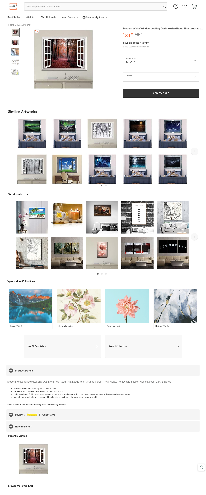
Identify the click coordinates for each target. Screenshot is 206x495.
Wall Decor (69, 17)
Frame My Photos (95, 17)
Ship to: (136, 46)
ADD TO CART (161, 93)
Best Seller (13, 17)
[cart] (194, 7)
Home (11, 25)
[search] (165, 6)
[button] (194, 151)
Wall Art (31, 17)
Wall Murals (48, 17)
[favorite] (184, 6)
